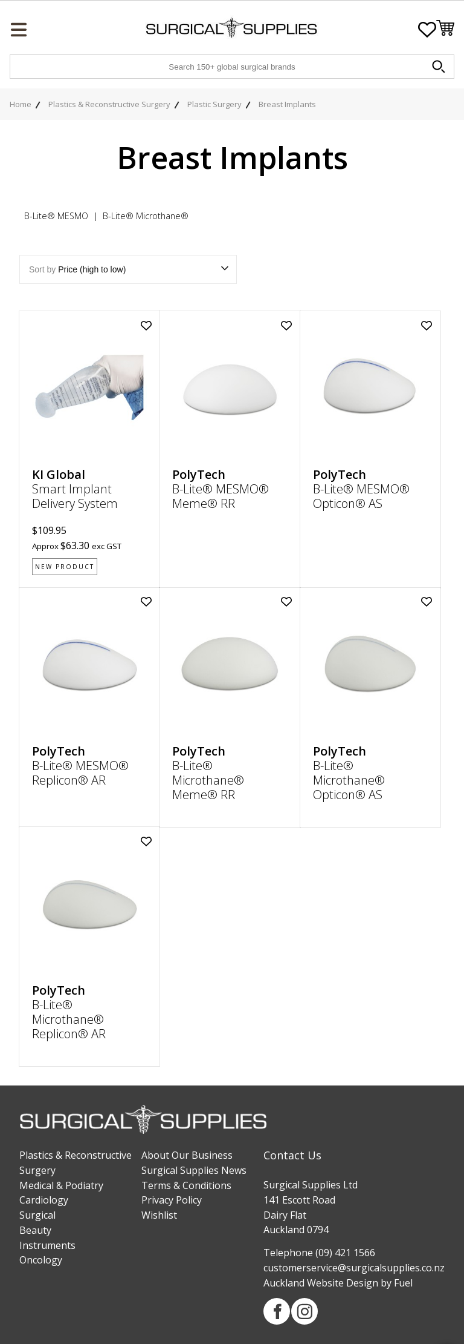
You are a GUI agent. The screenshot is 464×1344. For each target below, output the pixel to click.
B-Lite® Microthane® (145, 216)
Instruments (47, 1245)
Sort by (128, 269)
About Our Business (187, 1155)
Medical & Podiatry (61, 1185)
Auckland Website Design (320, 1283)
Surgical (37, 1215)
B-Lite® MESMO (56, 216)
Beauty (35, 1230)
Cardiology (43, 1200)
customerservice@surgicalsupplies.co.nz (354, 1267)
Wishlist (159, 1215)
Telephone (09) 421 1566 (319, 1252)
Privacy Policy (171, 1200)
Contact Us (292, 1155)
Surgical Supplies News (193, 1170)
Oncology (40, 1260)
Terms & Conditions (186, 1185)
